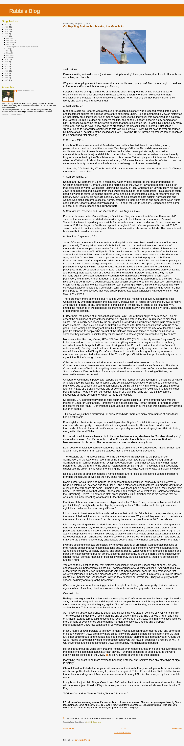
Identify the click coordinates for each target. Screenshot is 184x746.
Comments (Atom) (82, 740)
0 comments (97, 722)
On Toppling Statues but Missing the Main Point (93, 26)
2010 (6, 73)
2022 (6, 25)
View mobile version (122, 733)
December (10, 38)
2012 (6, 69)
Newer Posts (68, 728)
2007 (6, 80)
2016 (6, 59)
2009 (6, 75)
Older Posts (177, 728)
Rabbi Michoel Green (25, 91)
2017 (6, 36)
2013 (6, 66)
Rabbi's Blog (24, 11)
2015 (6, 62)
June (8, 49)
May (8, 51)
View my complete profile (12, 114)
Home (123, 728)
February (9, 55)
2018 (6, 34)
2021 (6, 27)
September (10, 42)
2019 (6, 31)
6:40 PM (89, 722)
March (8, 53)
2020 (6, 29)
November (10, 40)
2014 (6, 64)
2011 (6, 71)
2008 (6, 78)
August (9, 44)
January (9, 57)
